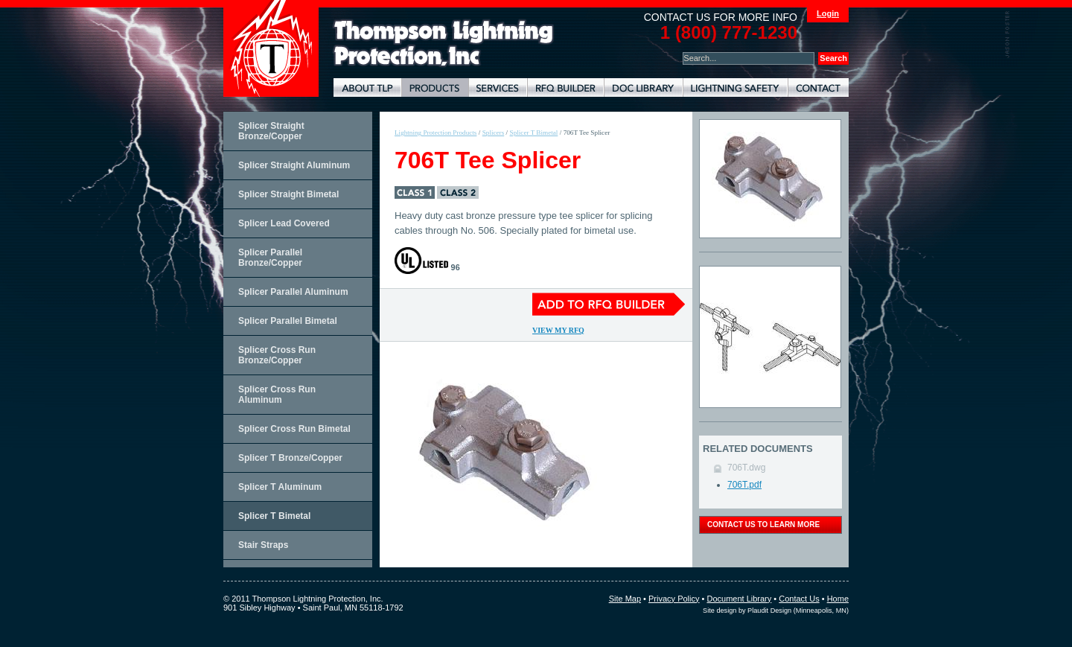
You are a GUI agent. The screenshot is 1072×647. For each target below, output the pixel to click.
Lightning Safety (735, 87)
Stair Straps (263, 545)
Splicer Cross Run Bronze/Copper (277, 355)
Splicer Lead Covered (284, 223)
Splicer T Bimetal (274, 516)
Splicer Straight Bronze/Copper (271, 131)
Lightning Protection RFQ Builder (565, 87)
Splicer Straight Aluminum (294, 165)
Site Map (625, 598)
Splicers (493, 132)
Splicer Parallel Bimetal (287, 321)
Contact (818, 87)
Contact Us (799, 598)
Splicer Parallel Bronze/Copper (270, 257)
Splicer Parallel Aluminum (293, 292)
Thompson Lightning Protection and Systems (271, 48)
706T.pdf (744, 484)
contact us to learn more (763, 524)
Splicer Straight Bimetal (288, 194)
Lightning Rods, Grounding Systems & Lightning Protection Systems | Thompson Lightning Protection (443, 43)
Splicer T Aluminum (280, 487)
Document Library (643, 87)
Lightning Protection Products (434, 87)
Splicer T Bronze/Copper (290, 458)
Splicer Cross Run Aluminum (277, 394)
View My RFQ (558, 330)
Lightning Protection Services (497, 87)
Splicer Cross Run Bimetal (294, 429)
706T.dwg (746, 467)
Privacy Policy (673, 598)
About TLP (367, 87)
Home (838, 598)
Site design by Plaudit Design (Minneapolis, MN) (776, 610)
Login (828, 13)
